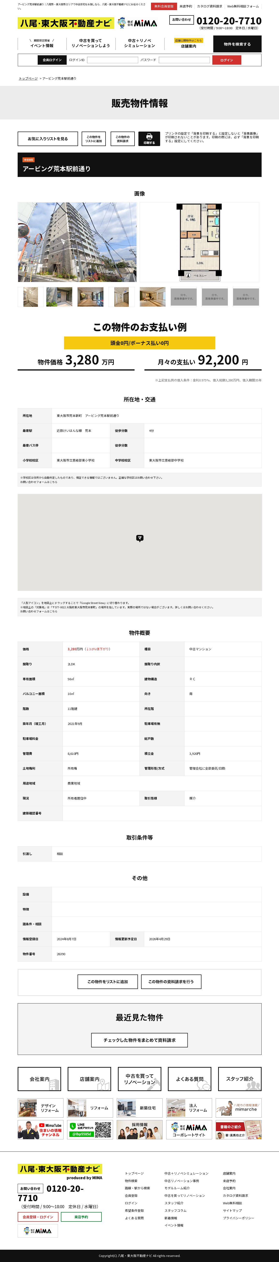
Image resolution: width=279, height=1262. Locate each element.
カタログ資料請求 (209, 6)
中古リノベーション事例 (182, 1180)
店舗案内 (188, 43)
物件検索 (131, 1180)
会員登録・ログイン (38, 1216)
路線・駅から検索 (137, 1188)
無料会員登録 (164, 6)
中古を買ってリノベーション (185, 1195)
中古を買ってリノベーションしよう (91, 43)
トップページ (134, 1173)
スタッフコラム (175, 1210)
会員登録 (131, 1195)
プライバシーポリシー (238, 1218)
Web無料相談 (232, 1203)
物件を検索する (237, 44)
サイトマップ (232, 1210)
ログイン (131, 1203)
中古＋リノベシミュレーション (139, 43)
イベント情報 (42, 43)
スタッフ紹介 (174, 1203)
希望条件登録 (134, 1210)
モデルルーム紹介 (177, 1188)
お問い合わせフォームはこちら (38, 482)
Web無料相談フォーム (243, 6)
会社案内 (229, 1188)
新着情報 (171, 1218)
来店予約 (185, 6)
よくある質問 (134, 1218)
